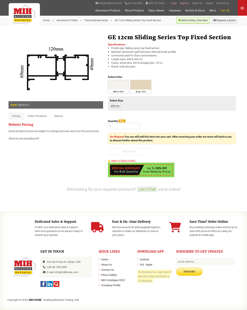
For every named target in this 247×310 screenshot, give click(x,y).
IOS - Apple (146, 264)
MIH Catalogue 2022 (113, 280)
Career (209, 3)
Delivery (58, 116)
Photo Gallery (109, 275)
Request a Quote (224, 20)
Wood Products (134, 10)
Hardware (175, 10)
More (212, 10)
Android (144, 259)
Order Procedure (37, 116)
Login (173, 3)
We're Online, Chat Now (193, 20)
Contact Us (222, 3)
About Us (197, 3)
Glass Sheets (156, 10)
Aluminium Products (107, 10)
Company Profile (110, 285)
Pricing (16, 116)
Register (184, 3)
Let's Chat (147, 189)
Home (104, 259)
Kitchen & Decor (195, 10)
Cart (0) (225, 10)
